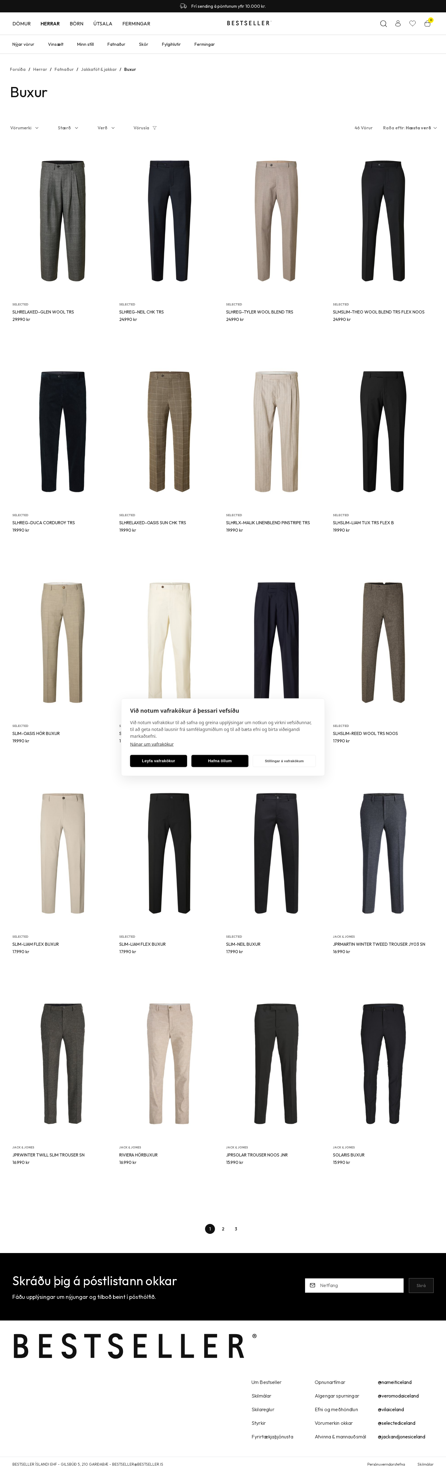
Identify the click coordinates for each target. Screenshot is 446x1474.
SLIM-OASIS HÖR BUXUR (36, 733)
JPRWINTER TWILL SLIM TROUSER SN (48, 1155)
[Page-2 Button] (223, 1229)
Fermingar (136, 23)
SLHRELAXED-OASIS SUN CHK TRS (152, 522)
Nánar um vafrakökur (152, 744)
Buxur (130, 69)
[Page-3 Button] (236, 1229)
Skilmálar (426, 1464)
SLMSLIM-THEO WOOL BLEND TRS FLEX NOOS (379, 312)
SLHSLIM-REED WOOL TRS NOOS (365, 733)
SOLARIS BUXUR (349, 1155)
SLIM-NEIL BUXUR (243, 944)
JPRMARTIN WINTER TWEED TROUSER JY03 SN (379, 944)
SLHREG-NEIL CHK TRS (141, 312)
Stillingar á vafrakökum (284, 761)
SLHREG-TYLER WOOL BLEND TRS (259, 312)
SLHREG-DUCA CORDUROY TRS (43, 522)
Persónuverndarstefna (386, 1464)
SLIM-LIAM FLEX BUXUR (35, 944)
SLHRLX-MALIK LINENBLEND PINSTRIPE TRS (268, 522)
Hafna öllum (220, 761)
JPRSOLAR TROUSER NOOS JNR (257, 1155)
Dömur (21, 23)
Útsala (102, 23)
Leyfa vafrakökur (158, 761)
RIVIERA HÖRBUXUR (138, 1155)
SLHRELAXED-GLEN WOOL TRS (43, 312)
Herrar (50, 23)
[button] (28, 127)
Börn (76, 23)
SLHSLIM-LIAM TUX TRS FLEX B (363, 522)
